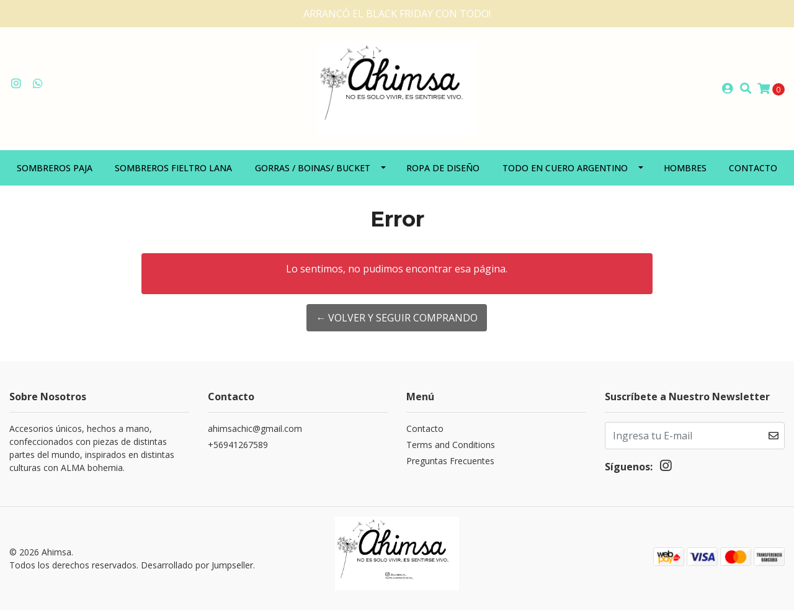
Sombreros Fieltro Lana (173, 168)
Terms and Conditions (450, 445)
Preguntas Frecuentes (450, 461)
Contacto (753, 168)
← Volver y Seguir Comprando (397, 318)
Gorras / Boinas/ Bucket (312, 168)
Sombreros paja (54, 168)
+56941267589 (238, 445)
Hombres (685, 168)
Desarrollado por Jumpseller (197, 565)
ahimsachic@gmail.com (255, 428)
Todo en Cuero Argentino (565, 168)
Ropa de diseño (443, 168)
